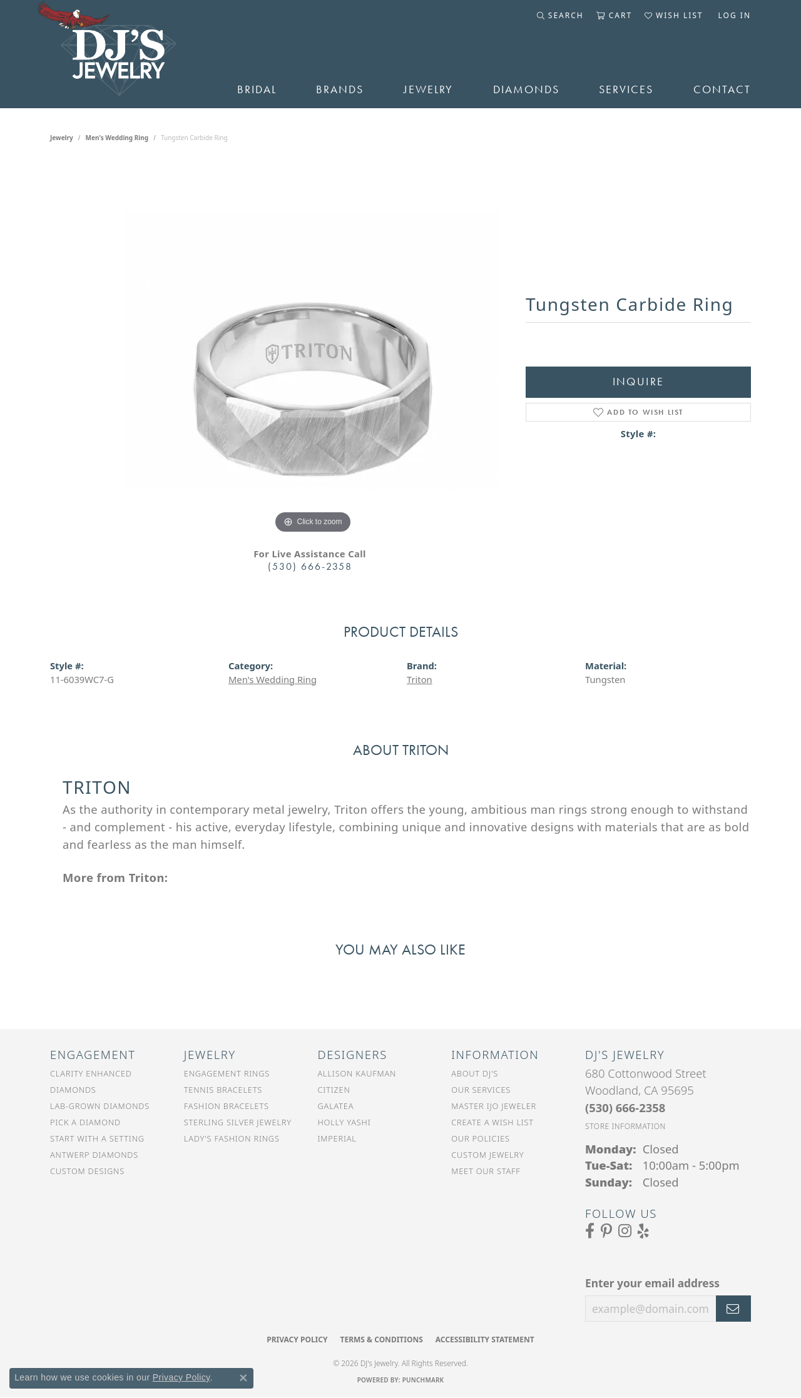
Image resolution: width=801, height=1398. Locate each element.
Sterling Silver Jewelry (238, 1122)
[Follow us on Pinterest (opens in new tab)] (606, 1230)
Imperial (337, 1138)
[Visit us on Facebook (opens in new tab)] (589, 1230)
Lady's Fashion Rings (232, 1138)
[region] (313, 349)
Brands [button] (340, 89)
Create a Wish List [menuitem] (492, 1122)
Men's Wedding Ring (117, 137)
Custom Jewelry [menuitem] (487, 1154)
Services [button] (626, 89)
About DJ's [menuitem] (474, 1073)
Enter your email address (652, 1282)
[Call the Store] (625, 1107)
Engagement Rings (227, 1073)
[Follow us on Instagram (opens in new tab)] (624, 1230)
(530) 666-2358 (310, 566)
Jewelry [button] (428, 89)
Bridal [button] (257, 89)
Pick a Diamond (85, 1122)
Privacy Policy (297, 1339)
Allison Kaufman (357, 1073)
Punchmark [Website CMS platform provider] (423, 1379)
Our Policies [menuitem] (480, 1138)
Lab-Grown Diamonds (100, 1106)
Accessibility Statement (485, 1339)
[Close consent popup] (243, 1378)
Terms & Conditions (381, 1339)
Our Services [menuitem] (481, 1089)
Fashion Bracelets (226, 1106)
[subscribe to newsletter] (733, 1308)
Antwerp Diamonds (94, 1154)
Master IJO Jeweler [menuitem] (493, 1106)
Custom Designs (87, 1171)
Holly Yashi (344, 1122)
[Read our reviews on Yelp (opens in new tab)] (643, 1230)
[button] (560, 15)
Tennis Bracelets (223, 1089)
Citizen (334, 1089)
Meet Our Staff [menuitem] (485, 1171)
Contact (722, 89)
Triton (419, 679)
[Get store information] (625, 1126)
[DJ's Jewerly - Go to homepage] (124, 54)
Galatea (336, 1106)
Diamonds (526, 89)
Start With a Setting (97, 1138)
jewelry (61, 137)
